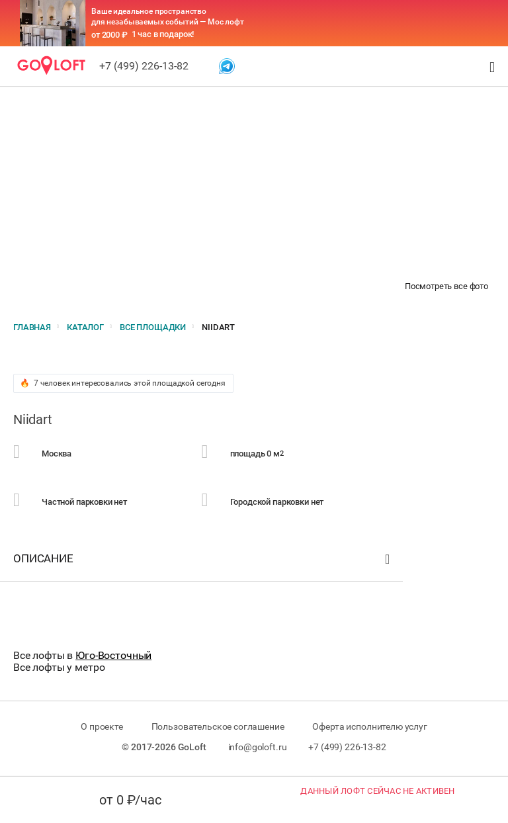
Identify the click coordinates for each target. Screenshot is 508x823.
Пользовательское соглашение (217, 726)
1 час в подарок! (163, 34)
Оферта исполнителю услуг (369, 726)
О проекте (102, 726)
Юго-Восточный (113, 655)
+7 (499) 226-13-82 (144, 66)
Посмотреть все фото (446, 286)
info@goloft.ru (257, 747)
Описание (203, 561)
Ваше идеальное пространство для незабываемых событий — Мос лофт (167, 16)
